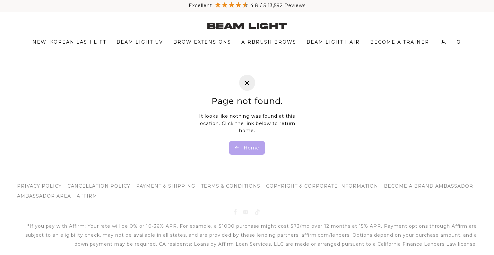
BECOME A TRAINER (399, 42)
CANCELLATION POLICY (98, 186)
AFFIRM (87, 196)
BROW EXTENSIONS (202, 42)
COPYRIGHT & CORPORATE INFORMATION (322, 186)
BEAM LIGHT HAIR (333, 42)
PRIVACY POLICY (39, 186)
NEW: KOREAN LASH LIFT (69, 42)
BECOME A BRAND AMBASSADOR (428, 186)
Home (247, 148)
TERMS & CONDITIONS (230, 186)
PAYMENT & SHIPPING (165, 186)
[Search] (459, 42)
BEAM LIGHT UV (140, 42)
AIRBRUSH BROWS (268, 42)
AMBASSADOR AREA (44, 196)
